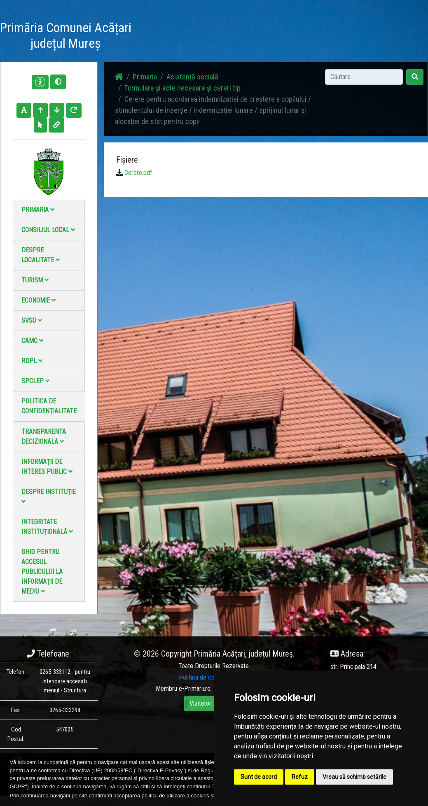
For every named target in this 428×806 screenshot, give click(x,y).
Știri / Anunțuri (181, 37)
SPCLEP (35, 381)
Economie (38, 300)
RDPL (31, 361)
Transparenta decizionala (43, 436)
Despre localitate (40, 255)
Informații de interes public (47, 466)
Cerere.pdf (138, 173)
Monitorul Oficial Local (313, 37)
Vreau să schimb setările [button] (354, 776)
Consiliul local (48, 230)
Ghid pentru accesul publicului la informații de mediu (42, 571)
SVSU (31, 320)
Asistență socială (192, 76)
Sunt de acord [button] (259, 776)
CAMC (32, 341)
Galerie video (243, 37)
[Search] (364, 77)
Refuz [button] (300, 776)
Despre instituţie (48, 496)
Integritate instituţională (47, 527)
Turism (35, 280)
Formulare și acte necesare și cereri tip (182, 88)
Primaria (37, 210)
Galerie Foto (213, 37)
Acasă (151, 32)
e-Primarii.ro (194, 688)
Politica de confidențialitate (49, 406)
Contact (274, 32)
